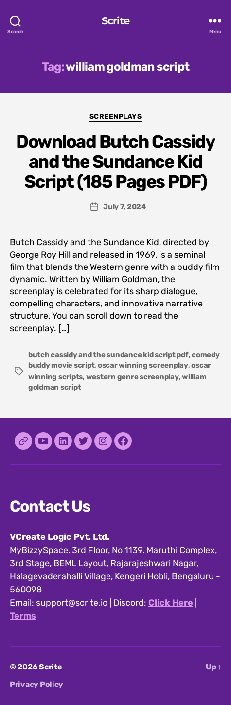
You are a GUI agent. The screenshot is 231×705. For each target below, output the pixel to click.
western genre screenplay (132, 376)
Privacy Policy (36, 684)
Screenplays (115, 117)
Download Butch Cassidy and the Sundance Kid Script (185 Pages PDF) (115, 161)
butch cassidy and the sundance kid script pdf (108, 354)
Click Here (170, 602)
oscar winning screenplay (143, 365)
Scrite (115, 21)
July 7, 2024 (124, 206)
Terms (23, 615)
